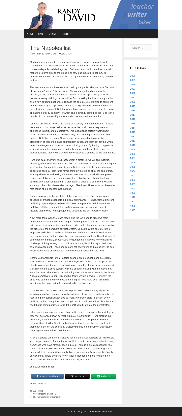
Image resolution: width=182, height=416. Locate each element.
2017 (133, 114)
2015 (133, 123)
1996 (133, 206)
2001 (133, 184)
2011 (133, 141)
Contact (52, 34)
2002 (133, 180)
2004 (133, 171)
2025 (133, 80)
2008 (133, 154)
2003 (133, 175)
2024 (133, 84)
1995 (133, 210)
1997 (133, 201)
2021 (133, 97)
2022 (133, 93)
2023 (133, 88)
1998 (133, 197)
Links (40, 34)
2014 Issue (38, 391)
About (30, 34)
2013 (133, 132)
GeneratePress (106, 411)
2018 (133, 110)
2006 (133, 162)
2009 (133, 149)
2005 (133, 167)
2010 (133, 145)
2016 (133, 119)
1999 (133, 193)
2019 (133, 106)
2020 (133, 102)
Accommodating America (44, 394)
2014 (133, 128)
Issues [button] (68, 34)
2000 (133, 188)
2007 (133, 158)
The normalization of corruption (47, 397)
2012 (133, 136)
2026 (133, 76)
